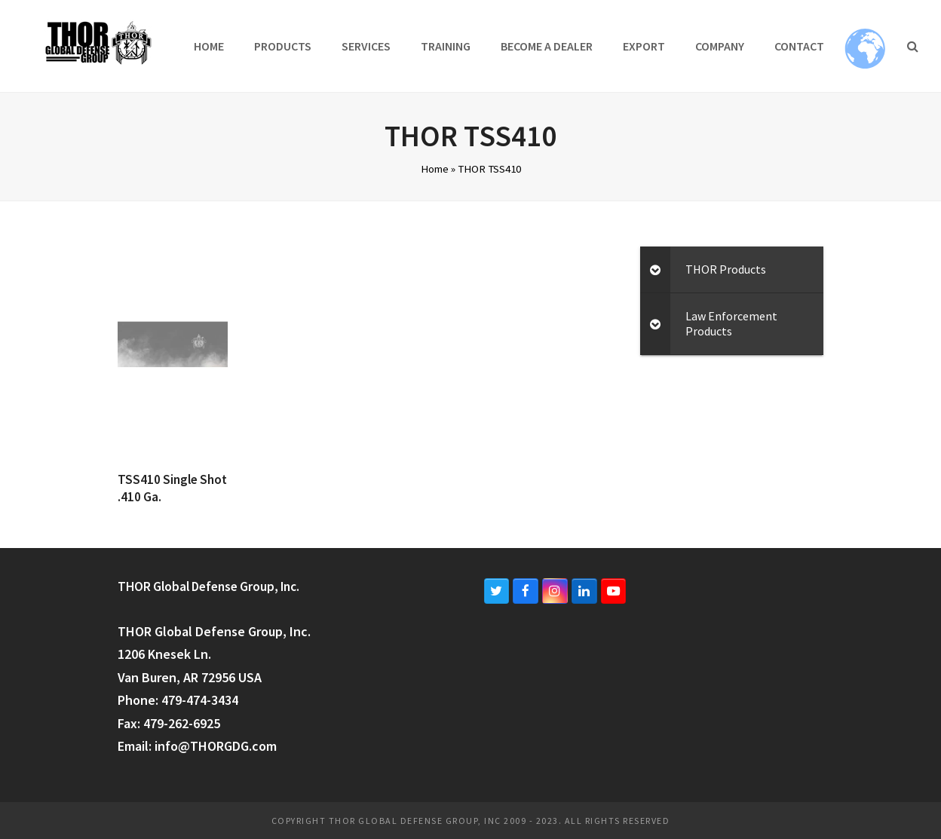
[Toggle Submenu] (655, 269)
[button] (913, 46)
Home (435, 168)
